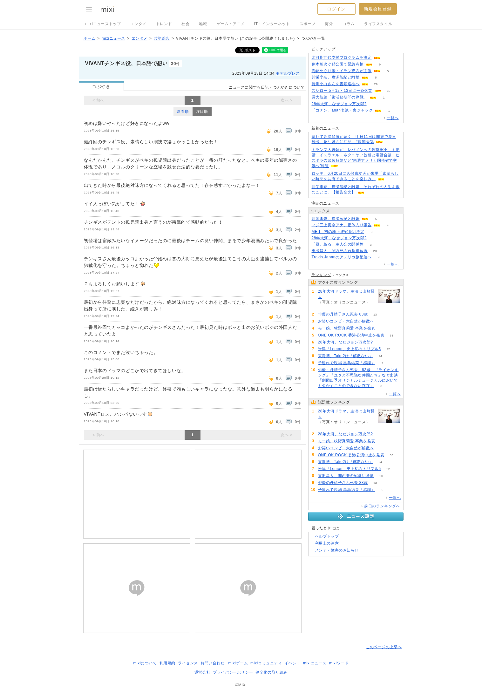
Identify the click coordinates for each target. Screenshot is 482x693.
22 (388, 349)
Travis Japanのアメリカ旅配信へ (342, 257)
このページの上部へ (384, 647)
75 (388, 57)
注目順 (202, 111)
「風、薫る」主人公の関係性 (338, 244)
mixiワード (339, 663)
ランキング (321, 275)
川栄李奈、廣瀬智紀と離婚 (336, 77)
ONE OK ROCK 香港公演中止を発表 (351, 335)
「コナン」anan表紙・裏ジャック (342, 110)
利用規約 (167, 663)
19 (388, 90)
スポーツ (308, 24)
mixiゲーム (238, 663)
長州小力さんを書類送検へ (336, 84)
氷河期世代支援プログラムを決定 (342, 57)
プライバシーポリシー (233, 672)
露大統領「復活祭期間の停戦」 (340, 97)
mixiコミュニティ (266, 663)
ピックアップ (323, 49)
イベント (292, 663)
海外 (329, 24)
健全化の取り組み (271, 672)
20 (375, 251)
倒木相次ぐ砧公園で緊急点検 (338, 64)
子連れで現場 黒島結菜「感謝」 (346, 363)
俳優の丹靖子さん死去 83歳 (343, 314)
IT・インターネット (272, 24)
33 (391, 335)
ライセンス (188, 663)
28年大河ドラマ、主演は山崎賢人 (346, 294)
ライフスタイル (378, 24)
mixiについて (145, 663)
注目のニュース (325, 203)
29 (375, 84)
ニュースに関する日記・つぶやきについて (267, 87)
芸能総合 (162, 38)
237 (325, 307)
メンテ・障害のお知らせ (337, 550)
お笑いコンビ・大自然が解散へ (346, 321)
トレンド (164, 24)
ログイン (336, 8)
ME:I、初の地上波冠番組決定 (338, 231)
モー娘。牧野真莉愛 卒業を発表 (346, 328)
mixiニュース (113, 38)
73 (374, 104)
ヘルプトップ (327, 536)
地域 (203, 24)
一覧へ (393, 118)
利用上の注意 (327, 543)
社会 (185, 24)
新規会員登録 (378, 8)
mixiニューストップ (103, 24)
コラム (349, 24)
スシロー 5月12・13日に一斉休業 (342, 90)
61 (381, 321)
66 (382, 328)
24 (380, 356)
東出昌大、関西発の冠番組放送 (340, 250)
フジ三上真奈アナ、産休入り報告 (342, 225)
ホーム (90, 38)
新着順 (183, 111)
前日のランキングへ (382, 506)
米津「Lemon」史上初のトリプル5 (349, 349)
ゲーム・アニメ (231, 24)
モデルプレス (288, 73)
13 (375, 314)
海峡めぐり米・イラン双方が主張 (342, 71)
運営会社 (202, 672)
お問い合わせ (212, 663)
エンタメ (138, 24)
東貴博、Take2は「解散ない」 (345, 356)
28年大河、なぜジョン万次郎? (339, 104)
